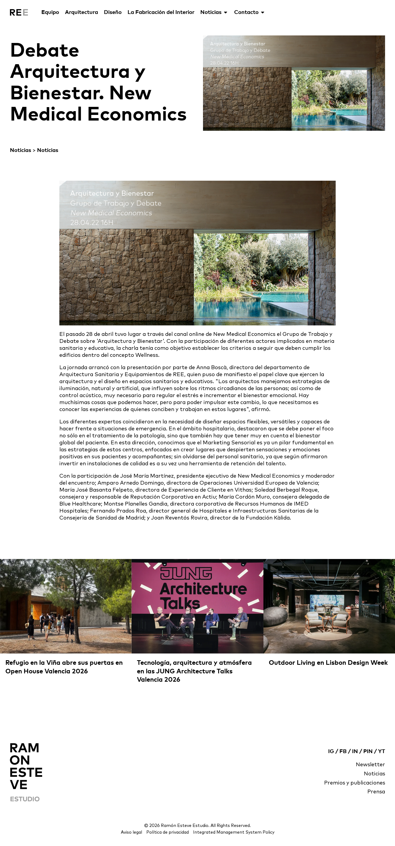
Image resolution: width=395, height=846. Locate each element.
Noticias (214, 12)
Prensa (376, 792)
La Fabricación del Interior (161, 12)
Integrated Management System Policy (234, 832)
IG (331, 751)
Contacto (249, 12)
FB (343, 751)
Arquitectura (81, 12)
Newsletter (370, 765)
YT (381, 751)
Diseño (113, 12)
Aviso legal (130, 832)
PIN (368, 751)
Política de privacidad (167, 832)
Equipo (50, 12)
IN (355, 751)
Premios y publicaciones (354, 783)
